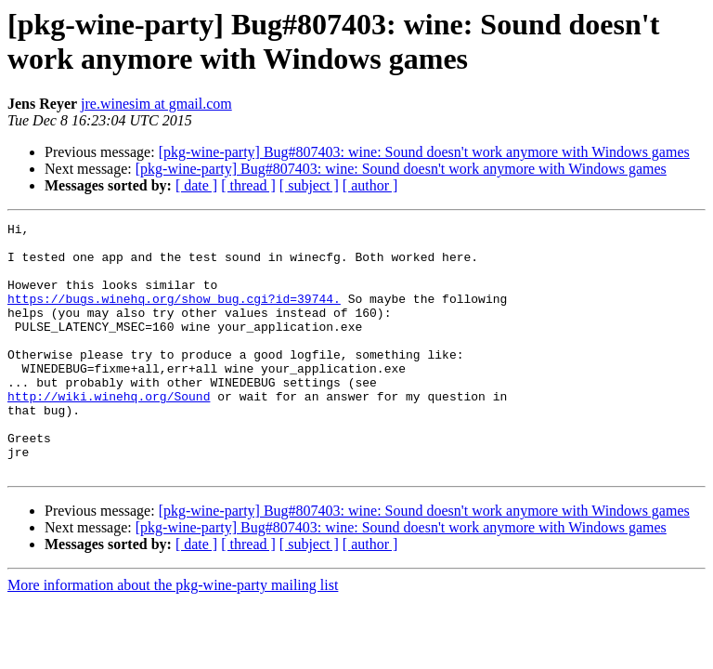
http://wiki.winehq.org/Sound (108, 432)
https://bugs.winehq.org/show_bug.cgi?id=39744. (174, 315)
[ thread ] (248, 185)
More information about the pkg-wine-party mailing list (172, 635)
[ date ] (196, 185)
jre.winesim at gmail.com (156, 104)
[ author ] (370, 185)
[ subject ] (309, 185)
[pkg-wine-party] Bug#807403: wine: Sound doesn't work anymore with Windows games (424, 152)
